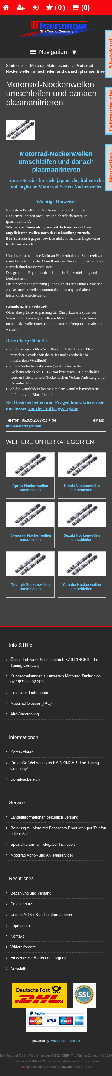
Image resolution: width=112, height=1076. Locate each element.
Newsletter (17, 968)
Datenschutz (19, 903)
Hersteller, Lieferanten (27, 692)
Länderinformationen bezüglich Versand (42, 816)
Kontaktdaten (19, 751)
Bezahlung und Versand (28, 892)
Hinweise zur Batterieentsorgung (36, 957)
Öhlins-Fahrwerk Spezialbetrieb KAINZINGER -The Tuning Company (52, 662)
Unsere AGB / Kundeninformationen (39, 914)
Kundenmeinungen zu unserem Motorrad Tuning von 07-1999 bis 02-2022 (53, 678)
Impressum (18, 925)
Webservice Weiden (65, 1041)
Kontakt (15, 935)
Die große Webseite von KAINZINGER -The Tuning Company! (52, 765)
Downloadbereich (23, 779)
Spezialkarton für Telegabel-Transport (40, 844)
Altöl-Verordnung (22, 713)
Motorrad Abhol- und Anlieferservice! (39, 854)
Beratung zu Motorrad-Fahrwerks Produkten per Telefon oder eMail (56, 830)
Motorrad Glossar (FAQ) (29, 703)
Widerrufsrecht (21, 946)
